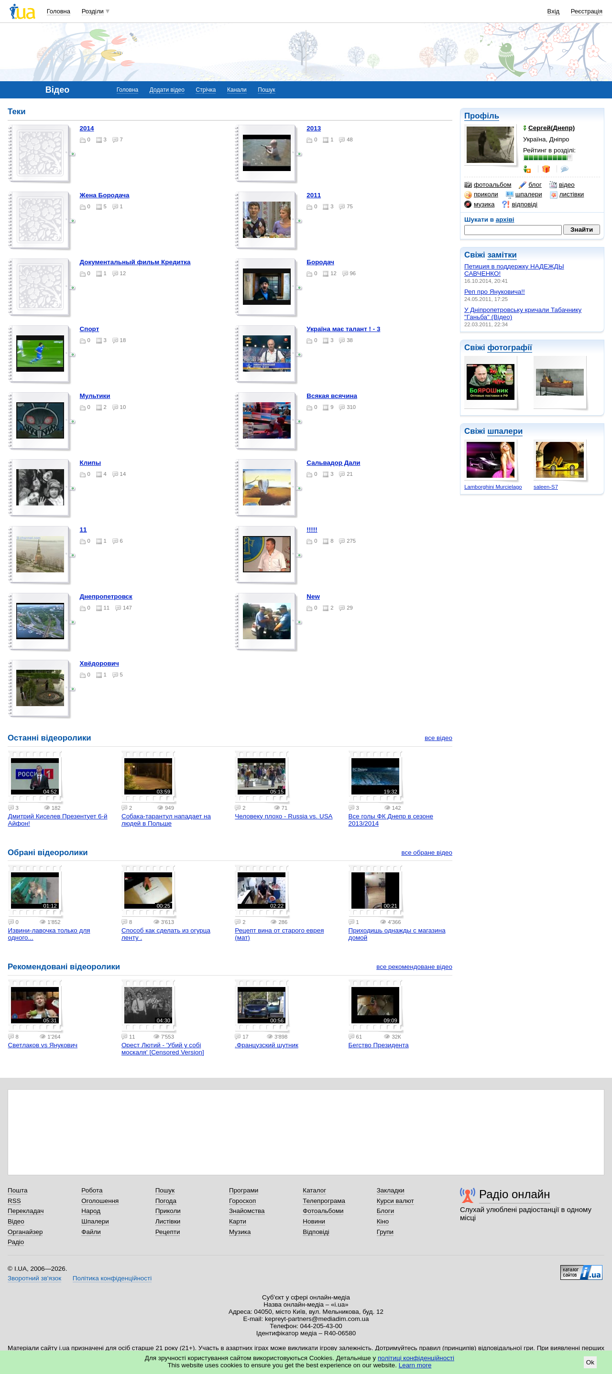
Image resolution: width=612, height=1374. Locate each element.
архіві (505, 219)
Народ (90, 1210)
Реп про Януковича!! (494, 291)
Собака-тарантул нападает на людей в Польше (166, 820)
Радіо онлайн (514, 1194)
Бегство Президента (379, 1045)
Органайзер (25, 1231)
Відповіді (316, 1231)
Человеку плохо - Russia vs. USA (283, 816)
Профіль (481, 115)
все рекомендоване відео (414, 966)
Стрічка (206, 89)
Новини (314, 1221)
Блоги (385, 1210)
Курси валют (395, 1200)
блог (530, 185)
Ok (590, 1362)
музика (479, 204)
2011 (313, 195)
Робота (91, 1190)
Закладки (390, 1190)
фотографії (509, 347)
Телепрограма (324, 1200)
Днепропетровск (106, 596)
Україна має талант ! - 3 (343, 329)
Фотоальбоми (323, 1210)
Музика (240, 1231)
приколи (481, 194)
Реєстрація (586, 11)
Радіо (16, 1241)
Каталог (314, 1190)
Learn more (415, 1365)
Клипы (90, 462)
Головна (58, 11)
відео (562, 185)
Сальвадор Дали (333, 462)
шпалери (524, 194)
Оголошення (100, 1200)
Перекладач (26, 1210)
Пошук (266, 89)
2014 (87, 128)
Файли (91, 1231)
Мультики (95, 395)
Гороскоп (242, 1200)
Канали (237, 89)
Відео (16, 1221)
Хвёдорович (99, 663)
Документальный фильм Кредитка (135, 262)
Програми (243, 1190)
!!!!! (311, 529)
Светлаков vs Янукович (42, 1045)
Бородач (320, 262)
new (313, 596)
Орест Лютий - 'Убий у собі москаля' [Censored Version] (162, 1048)
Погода (165, 1200)
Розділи (93, 11)
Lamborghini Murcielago (493, 487)
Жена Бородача (105, 195)
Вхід (553, 11)
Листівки (168, 1221)
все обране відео (426, 852)
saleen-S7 (546, 487)
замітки (502, 254)
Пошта (17, 1190)
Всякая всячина (331, 395)
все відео (438, 737)
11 (83, 529)
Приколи (168, 1210)
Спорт (89, 329)
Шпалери (95, 1221)
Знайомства (247, 1210)
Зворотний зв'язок (34, 1278)
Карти (237, 1221)
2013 (313, 128)
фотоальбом (487, 185)
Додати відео (167, 89)
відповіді (519, 204)
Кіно (383, 1221)
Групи (385, 1231)
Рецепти (167, 1231)
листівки (567, 194)
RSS (14, 1200)
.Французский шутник (266, 1045)
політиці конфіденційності (416, 1358)
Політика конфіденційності (112, 1278)
